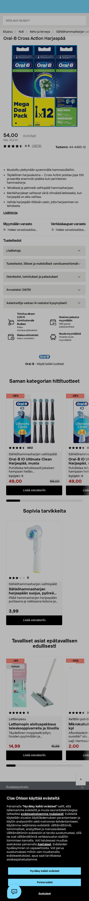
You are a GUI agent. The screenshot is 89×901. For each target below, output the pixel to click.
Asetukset (44, 844)
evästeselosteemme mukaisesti (42, 814)
